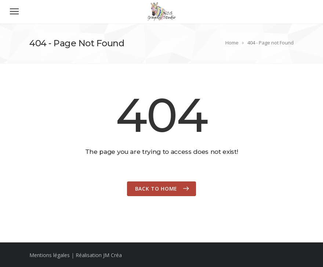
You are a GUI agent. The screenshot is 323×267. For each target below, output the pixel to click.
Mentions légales (49, 255)
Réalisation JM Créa (99, 255)
